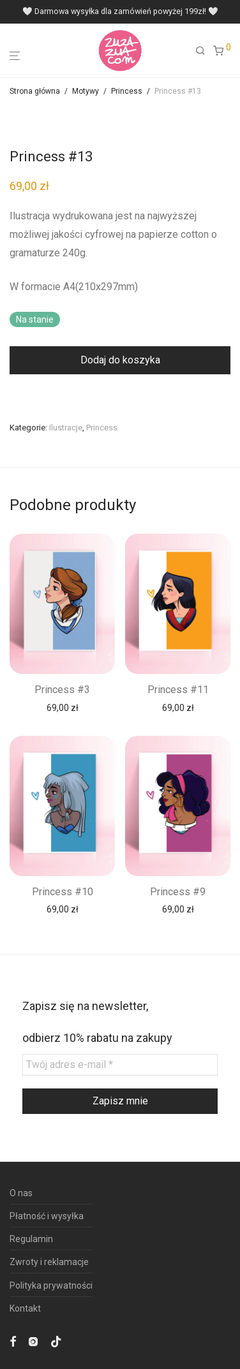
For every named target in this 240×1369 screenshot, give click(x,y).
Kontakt (25, 1308)
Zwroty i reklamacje (49, 1262)
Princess (126, 91)
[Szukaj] (204, 51)
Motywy (85, 91)
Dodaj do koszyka (120, 360)
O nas (21, 1193)
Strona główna (35, 91)
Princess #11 (178, 690)
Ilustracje (65, 427)
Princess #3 (62, 690)
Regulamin (31, 1239)
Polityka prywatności (51, 1285)
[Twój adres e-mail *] (120, 1064)
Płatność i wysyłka (47, 1216)
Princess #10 (62, 892)
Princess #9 (178, 892)
